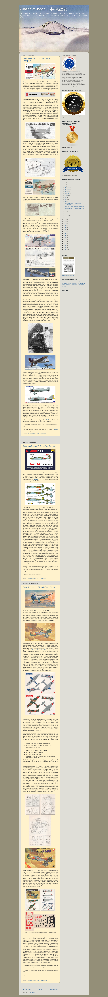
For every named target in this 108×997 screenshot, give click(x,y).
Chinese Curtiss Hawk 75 (39, 650)
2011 (65, 243)
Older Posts (54, 989)
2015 (65, 235)
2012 (65, 241)
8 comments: (43, 433)
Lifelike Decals (48, 420)
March (66, 213)
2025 (65, 184)
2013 (65, 239)
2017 (65, 231)
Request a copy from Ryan (68, 275)
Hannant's (36, 479)
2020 (65, 225)
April (66, 211)
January (67, 217)
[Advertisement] (57, 439)
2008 (65, 249)
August (66, 195)
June (66, 199)
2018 (65, 229)
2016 (65, 233)
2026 (65, 182)
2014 (65, 237)
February (67, 215)
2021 (65, 223)
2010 (65, 245)
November (67, 189)
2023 (65, 219)
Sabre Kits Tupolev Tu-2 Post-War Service (39, 446)
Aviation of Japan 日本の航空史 (43, 9)
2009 (65, 247)
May (66, 201)
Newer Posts (27, 989)
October (67, 191)
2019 (65, 227)
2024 (65, 185)
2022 (65, 221)
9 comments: (43, 578)
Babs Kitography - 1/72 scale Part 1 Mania (39, 587)
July (66, 197)
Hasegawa (25, 82)
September (67, 193)
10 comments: (43, 980)
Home (40, 989)
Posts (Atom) (32, 992)
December (67, 187)
